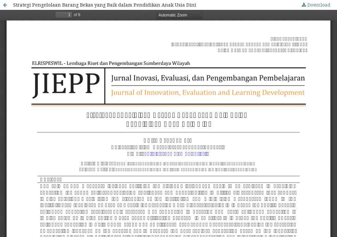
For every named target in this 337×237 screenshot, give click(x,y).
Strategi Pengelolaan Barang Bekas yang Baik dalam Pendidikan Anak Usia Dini (104, 5)
